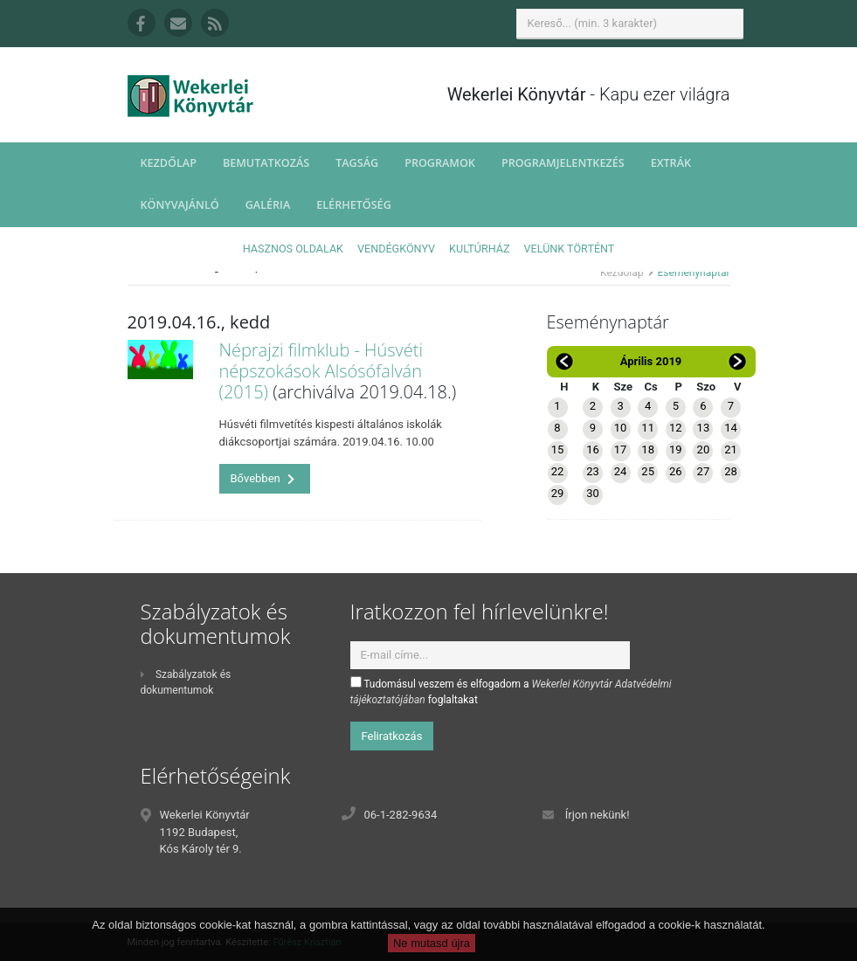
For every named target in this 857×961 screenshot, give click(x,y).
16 (592, 449)
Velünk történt (569, 248)
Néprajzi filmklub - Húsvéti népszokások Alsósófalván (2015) (321, 371)
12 (675, 427)
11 (647, 427)
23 (592, 471)
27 (703, 471)
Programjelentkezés (563, 163)
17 (620, 449)
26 (675, 471)
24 (620, 471)
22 (557, 471)
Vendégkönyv (396, 248)
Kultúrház (479, 248)
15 (557, 449)
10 (620, 427)
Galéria (268, 204)
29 (557, 493)
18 (647, 449)
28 (730, 471)
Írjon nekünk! (597, 814)
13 (703, 427)
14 (730, 427)
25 (647, 471)
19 (675, 449)
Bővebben (263, 478)
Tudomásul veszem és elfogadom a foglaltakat (511, 691)
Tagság (356, 163)
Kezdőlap (169, 163)
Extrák (671, 163)
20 (703, 449)
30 (592, 493)
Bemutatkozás (266, 163)
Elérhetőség (353, 204)
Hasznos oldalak (293, 248)
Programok (439, 163)
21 (730, 449)
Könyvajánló (180, 204)
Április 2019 (651, 361)
